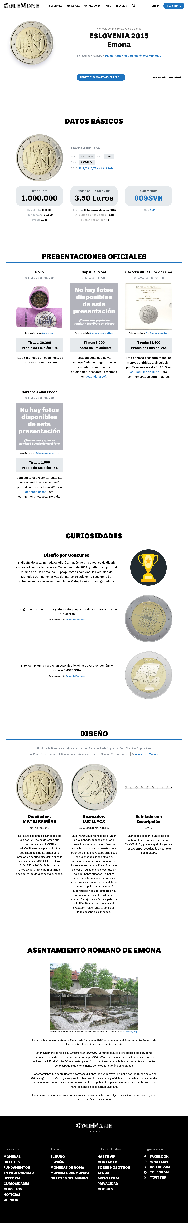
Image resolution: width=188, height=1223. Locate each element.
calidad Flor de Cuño (144, 372)
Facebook (159, 1156)
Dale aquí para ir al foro (101, 333)
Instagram (160, 1167)
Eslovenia (87, 156)
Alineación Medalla (147, 754)
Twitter (158, 1177)
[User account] (155, 6)
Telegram (159, 1172)
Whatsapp (159, 1162)
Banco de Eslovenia (75, 619)
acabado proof (95, 376)
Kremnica (87, 162)
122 (152, 209)
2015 (109, 156)
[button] (133, 5)
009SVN (148, 198)
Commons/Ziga (130, 1031)
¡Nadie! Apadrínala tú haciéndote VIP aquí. (133, 55)
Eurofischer (48, 333)
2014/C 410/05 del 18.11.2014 (96, 168)
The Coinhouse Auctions (157, 333)
